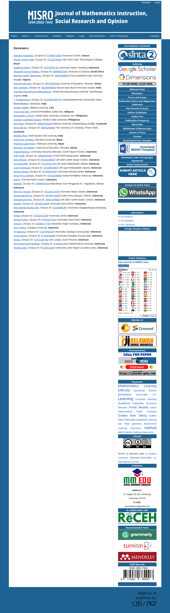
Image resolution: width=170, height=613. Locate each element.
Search (154, 36)
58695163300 (45, 155)
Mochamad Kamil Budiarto (27, 243)
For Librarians (128, 224)
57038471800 (54, 55)
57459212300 (60, 243)
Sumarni (18, 223)
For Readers (127, 220)
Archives (57, 36)
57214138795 (41, 239)
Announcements (97, 36)
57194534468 (48, 235)
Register (70, 36)
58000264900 (48, 127)
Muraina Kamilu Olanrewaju (27, 75)
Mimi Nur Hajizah (22, 191)
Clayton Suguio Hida (24, 59)
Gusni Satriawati (22, 168)
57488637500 (42, 183)
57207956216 (46, 231)
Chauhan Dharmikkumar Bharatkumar (32, 91)
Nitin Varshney (21, 87)
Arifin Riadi (19, 155)
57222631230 (48, 164)
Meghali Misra (21, 135)
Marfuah (18, 183)
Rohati (17, 215)
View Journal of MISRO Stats (133, 262)
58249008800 (48, 87)
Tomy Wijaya (20, 227)
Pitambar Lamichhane (24, 143)
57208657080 (50, 168)
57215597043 (50, 99)
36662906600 (61, 75)
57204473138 (40, 215)
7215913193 (48, 247)
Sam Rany (19, 123)
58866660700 (60, 71)
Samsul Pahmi (21, 219)
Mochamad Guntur (23, 195)
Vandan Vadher (21, 107)
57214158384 (54, 175)
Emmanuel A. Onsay (24, 115)
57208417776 (42, 223)
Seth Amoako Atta (22, 83)
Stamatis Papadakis (23, 55)
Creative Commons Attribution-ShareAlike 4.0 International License (137, 457)
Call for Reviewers (119, 36)
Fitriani (17, 239)
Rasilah (17, 203)
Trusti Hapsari (21, 235)
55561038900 (52, 199)
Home (14, 36)
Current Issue (41, 36)
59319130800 (47, 159)
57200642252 (49, 171)
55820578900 (44, 123)
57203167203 (48, 219)
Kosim (17, 179)
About (25, 36)
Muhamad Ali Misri (23, 199)
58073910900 (52, 83)
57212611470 (51, 191)
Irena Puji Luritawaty (24, 175)
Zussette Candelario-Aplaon (27, 119)
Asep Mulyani (20, 159)
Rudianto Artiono (22, 67)
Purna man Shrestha (24, 139)
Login (81, 36)
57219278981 (54, 59)
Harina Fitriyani (21, 171)
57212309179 (51, 67)
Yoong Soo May (21, 111)
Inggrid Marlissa (21, 151)
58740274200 (52, 195)
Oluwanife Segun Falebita (26, 71)
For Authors (127, 216)
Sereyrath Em (20, 127)
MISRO (121, 453)
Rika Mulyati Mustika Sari (26, 207)
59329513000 (41, 203)
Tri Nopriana (20, 231)
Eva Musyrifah (21, 164)
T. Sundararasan (22, 99)
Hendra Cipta (20, 247)
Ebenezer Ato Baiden (24, 147)
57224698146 (59, 207)
